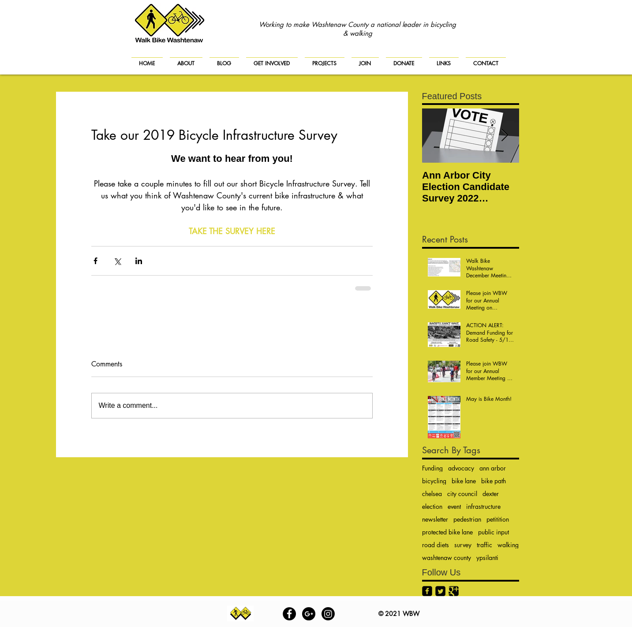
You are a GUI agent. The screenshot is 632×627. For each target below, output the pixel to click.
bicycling (434, 481)
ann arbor (492, 468)
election (432, 506)
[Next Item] (505, 135)
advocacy (461, 468)
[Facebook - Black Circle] (289, 613)
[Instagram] (328, 613)
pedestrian (467, 519)
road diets (435, 545)
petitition (497, 519)
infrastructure (483, 506)
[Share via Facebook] (95, 261)
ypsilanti (487, 557)
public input (493, 532)
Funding (432, 468)
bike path (493, 481)
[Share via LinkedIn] (139, 261)
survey (462, 545)
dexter (490, 493)
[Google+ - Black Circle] (308, 613)
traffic (484, 545)
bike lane (464, 481)
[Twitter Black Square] (440, 591)
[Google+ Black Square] (454, 591)
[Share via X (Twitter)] (117, 261)
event (454, 506)
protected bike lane (447, 532)
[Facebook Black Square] (427, 591)
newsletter (435, 519)
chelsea (432, 493)
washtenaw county (446, 557)
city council (462, 493)
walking (508, 545)
